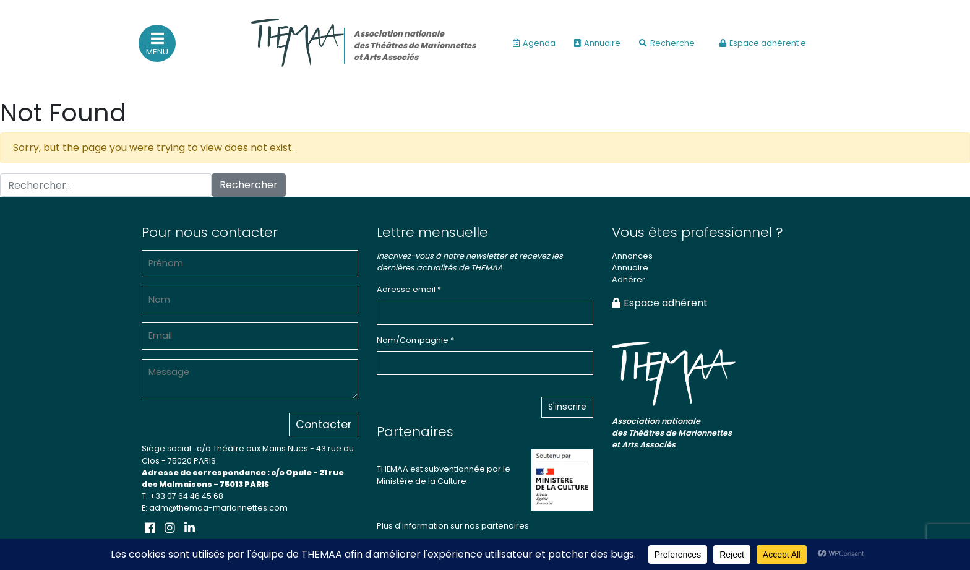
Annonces (632, 256)
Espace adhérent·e (762, 43)
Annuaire (597, 43)
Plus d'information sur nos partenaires (453, 525)
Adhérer (628, 279)
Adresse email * (409, 289)
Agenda (534, 43)
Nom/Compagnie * (415, 340)
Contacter (323, 424)
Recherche (667, 43)
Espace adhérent (660, 303)
